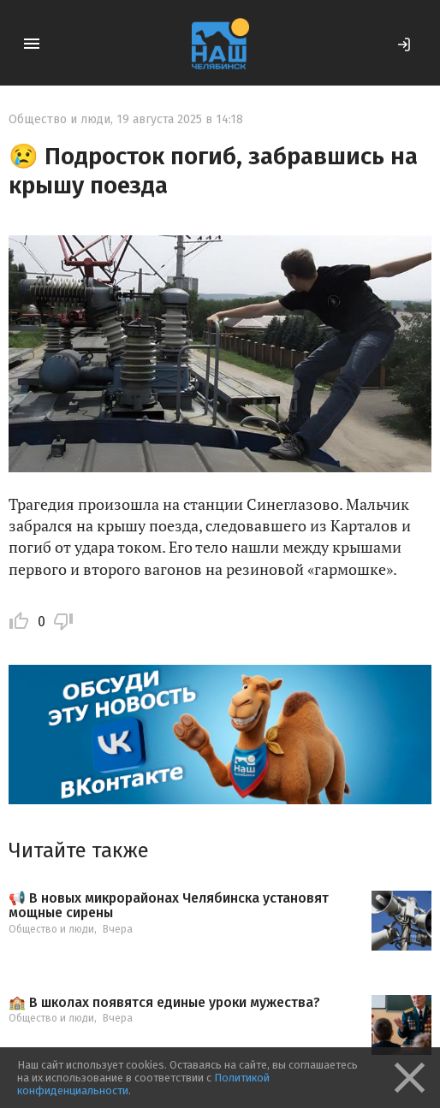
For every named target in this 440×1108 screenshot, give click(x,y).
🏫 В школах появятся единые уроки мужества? (164, 1002)
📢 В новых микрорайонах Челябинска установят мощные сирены (169, 906)
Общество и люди (59, 119)
